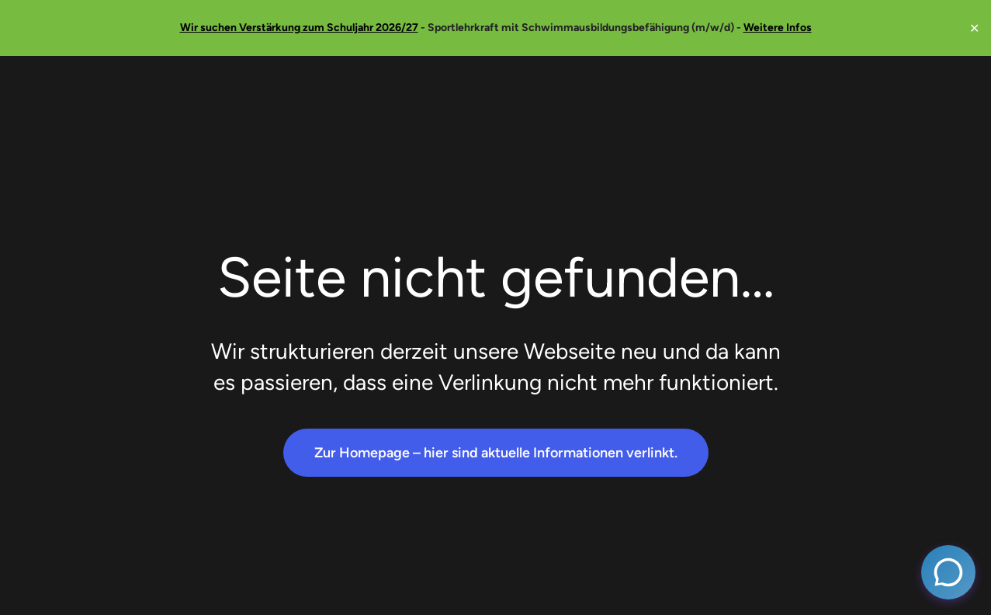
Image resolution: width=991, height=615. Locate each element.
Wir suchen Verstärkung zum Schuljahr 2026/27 (299, 27)
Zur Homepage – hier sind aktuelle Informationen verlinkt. (495, 452)
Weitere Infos (777, 27)
